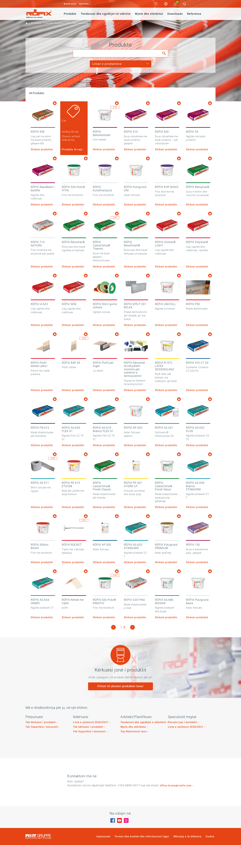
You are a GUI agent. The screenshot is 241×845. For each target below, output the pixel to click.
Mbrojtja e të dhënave (187, 836)
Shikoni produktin (42, 149)
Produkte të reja (72, 149)
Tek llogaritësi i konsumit (42, 726)
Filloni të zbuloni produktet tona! (120, 686)
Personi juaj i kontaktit (182, 722)
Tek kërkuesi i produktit (41, 722)
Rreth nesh (70, 4)
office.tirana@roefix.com (176, 785)
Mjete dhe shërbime (133, 726)
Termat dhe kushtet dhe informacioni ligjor (142, 836)
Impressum (103, 836)
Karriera (84, 4)
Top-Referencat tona (133, 731)
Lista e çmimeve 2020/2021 (90, 722)
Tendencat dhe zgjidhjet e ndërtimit (143, 722)
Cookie (210, 836)
